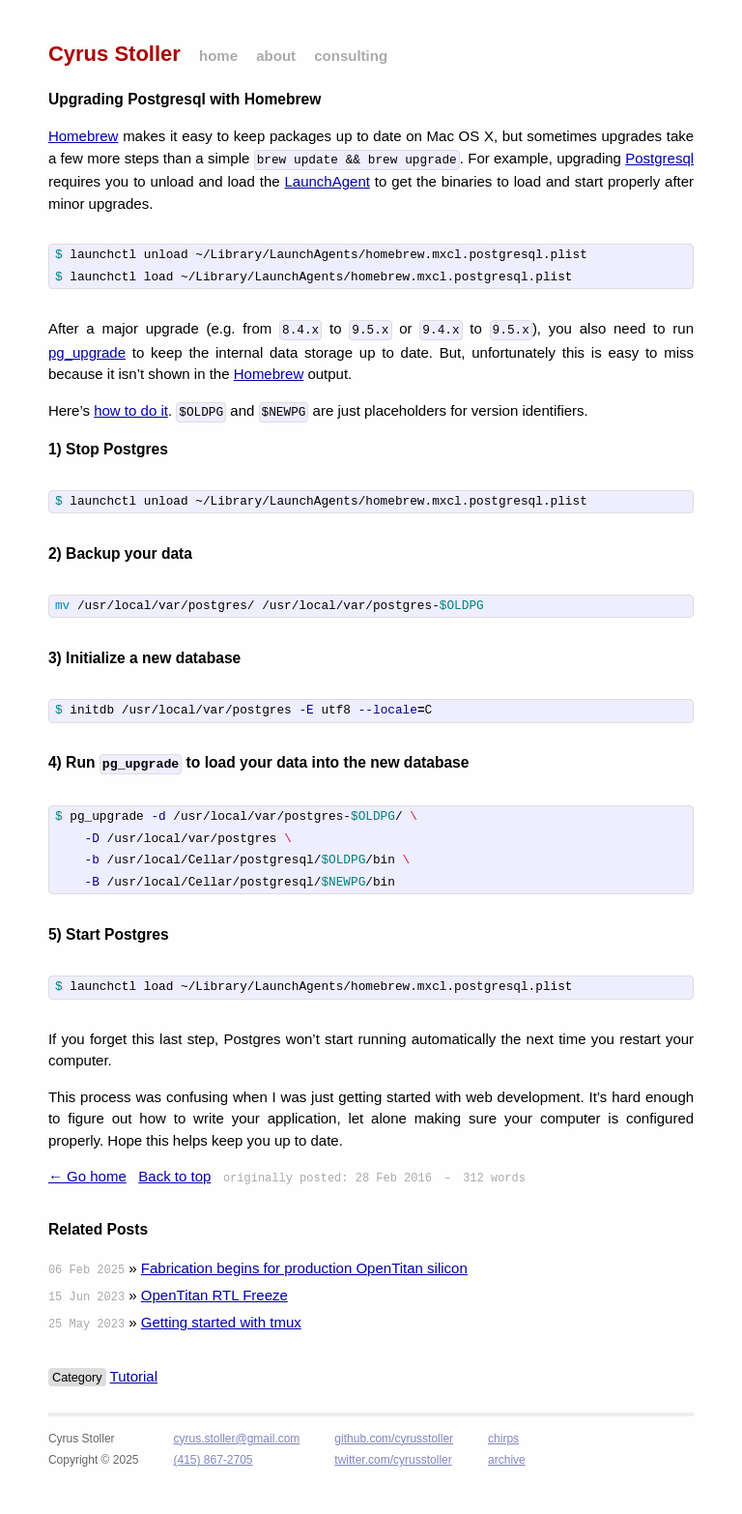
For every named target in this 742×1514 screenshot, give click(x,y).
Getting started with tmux (221, 1324)
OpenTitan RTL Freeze (214, 1297)
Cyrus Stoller (114, 54)
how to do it (131, 408)
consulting (350, 55)
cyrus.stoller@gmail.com (236, 1440)
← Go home (87, 1178)
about (276, 55)
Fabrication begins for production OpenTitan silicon (304, 1270)
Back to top (174, 1178)
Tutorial (133, 1378)
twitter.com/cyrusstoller (392, 1462)
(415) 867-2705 (212, 1462)
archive (507, 1462)
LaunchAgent (327, 179)
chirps (503, 1440)
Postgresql (659, 158)
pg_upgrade (87, 350)
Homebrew (83, 136)
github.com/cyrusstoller (393, 1440)
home (218, 55)
